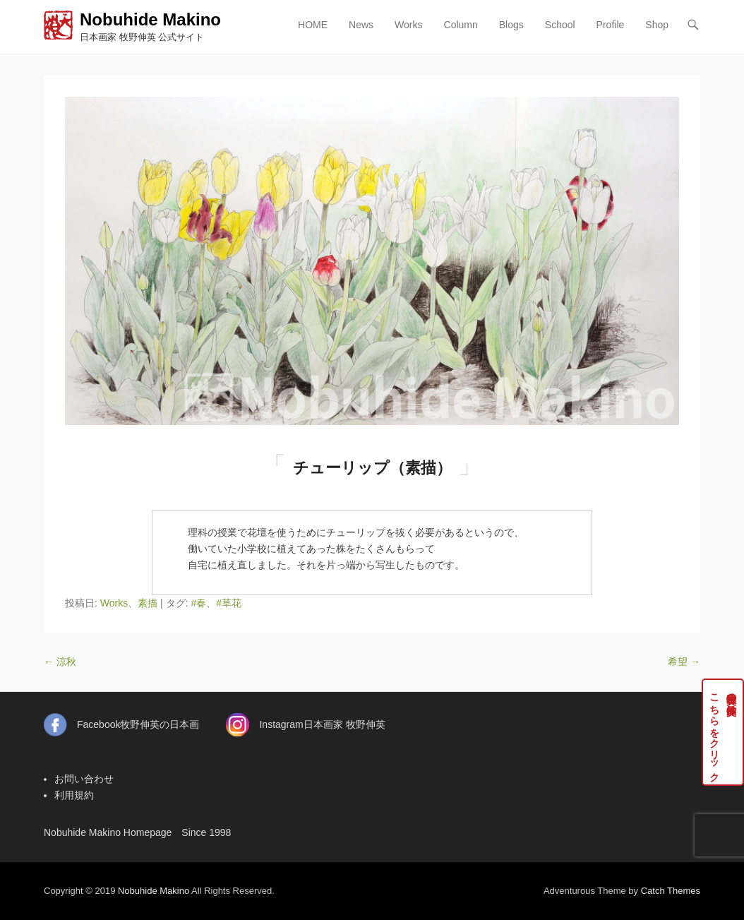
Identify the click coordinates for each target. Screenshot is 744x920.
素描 (147, 603)
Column (461, 24)
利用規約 (74, 795)
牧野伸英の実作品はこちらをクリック (723, 732)
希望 (684, 661)
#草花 (228, 603)
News (361, 24)
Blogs (511, 24)
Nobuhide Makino (150, 19)
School (560, 24)
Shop (656, 24)
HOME (313, 24)
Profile (610, 24)
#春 (198, 603)
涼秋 (60, 661)
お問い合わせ (84, 778)
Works (408, 24)
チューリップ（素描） (372, 468)
